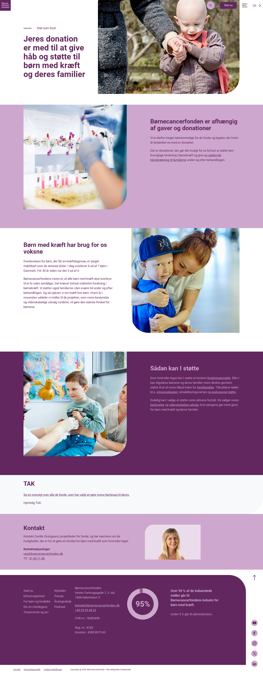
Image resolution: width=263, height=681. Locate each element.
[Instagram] (254, 643)
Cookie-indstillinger (53, 669)
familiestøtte (205, 387)
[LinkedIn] (254, 663)
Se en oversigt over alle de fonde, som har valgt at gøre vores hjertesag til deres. (76, 494)
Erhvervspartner (34, 596)
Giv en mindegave (35, 607)
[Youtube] (254, 622)
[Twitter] (254, 653)
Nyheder (60, 590)
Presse (59, 596)
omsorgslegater (167, 392)
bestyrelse (157, 405)
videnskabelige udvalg (183, 405)
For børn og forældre (36, 601)
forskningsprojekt (218, 378)
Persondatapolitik (32, 669)
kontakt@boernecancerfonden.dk (97, 605)
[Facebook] (254, 633)
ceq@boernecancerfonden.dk (43, 554)
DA (254, 5)
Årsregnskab (62, 601)
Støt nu (228, 5)
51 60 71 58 (37, 558)
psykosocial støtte (224, 392)
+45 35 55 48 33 (85, 610)
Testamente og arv (36, 612)
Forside (16, 669)
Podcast (59, 607)
